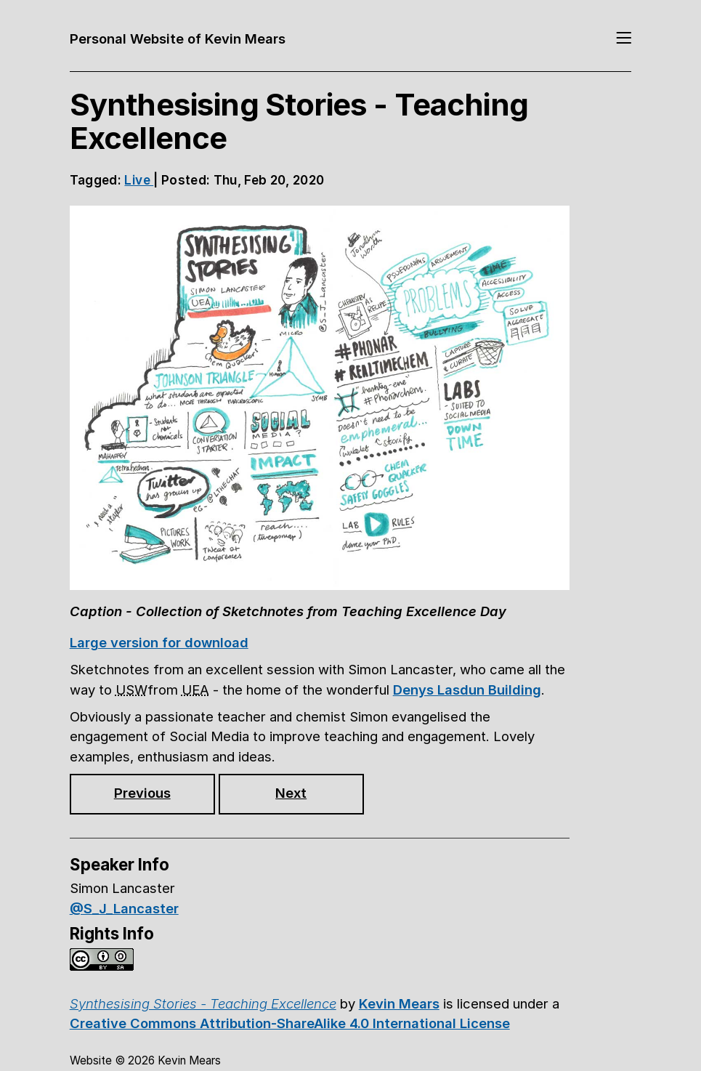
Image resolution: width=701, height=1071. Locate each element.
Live (138, 179)
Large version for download (159, 642)
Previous (142, 793)
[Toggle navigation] (623, 39)
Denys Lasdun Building (467, 690)
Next (291, 793)
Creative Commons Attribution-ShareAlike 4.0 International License (290, 1023)
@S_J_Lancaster (124, 908)
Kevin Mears (399, 1003)
